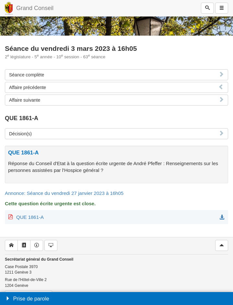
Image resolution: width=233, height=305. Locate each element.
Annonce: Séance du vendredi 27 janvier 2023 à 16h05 (64, 193)
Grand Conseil (34, 8)
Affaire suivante (24, 100)
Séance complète (26, 74)
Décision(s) (20, 133)
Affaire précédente (27, 87)
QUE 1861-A (30, 217)
